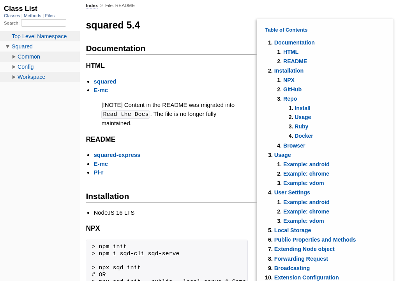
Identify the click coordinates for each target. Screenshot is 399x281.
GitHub (292, 89)
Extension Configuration (306, 277)
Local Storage (292, 230)
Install (302, 108)
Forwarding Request (301, 259)
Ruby (301, 126)
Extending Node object (304, 249)
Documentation (294, 42)
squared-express (117, 154)
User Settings (292, 192)
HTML (290, 52)
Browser (294, 145)
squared (105, 81)
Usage (303, 117)
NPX (289, 80)
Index (92, 5)
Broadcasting (292, 268)
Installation (289, 71)
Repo (290, 99)
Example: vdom (303, 183)
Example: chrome (306, 174)
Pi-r (98, 172)
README (295, 61)
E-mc (101, 90)
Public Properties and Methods (315, 240)
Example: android (306, 164)
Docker (304, 136)
